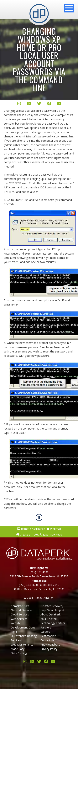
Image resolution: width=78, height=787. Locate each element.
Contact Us (47, 640)
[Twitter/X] (39, 104)
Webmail (54, 529)
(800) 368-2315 (49, 585)
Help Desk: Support (52, 610)
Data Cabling (19, 653)
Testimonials (48, 636)
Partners (45, 627)
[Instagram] (19, 104)
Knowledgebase (50, 644)
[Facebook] (49, 104)
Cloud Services (20, 614)
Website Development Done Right (23, 627)
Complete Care (20, 606)
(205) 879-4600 (51, 534)
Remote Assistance (31, 529)
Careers (45, 631)
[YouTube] (59, 104)
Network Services (22, 610)
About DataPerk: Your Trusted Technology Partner (52, 619)
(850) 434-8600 (28, 585)
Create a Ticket (27, 534)
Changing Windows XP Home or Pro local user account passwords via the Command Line (39, 59)
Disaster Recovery (51, 606)
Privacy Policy (48, 649)
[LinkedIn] (29, 104)
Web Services (19, 619)
